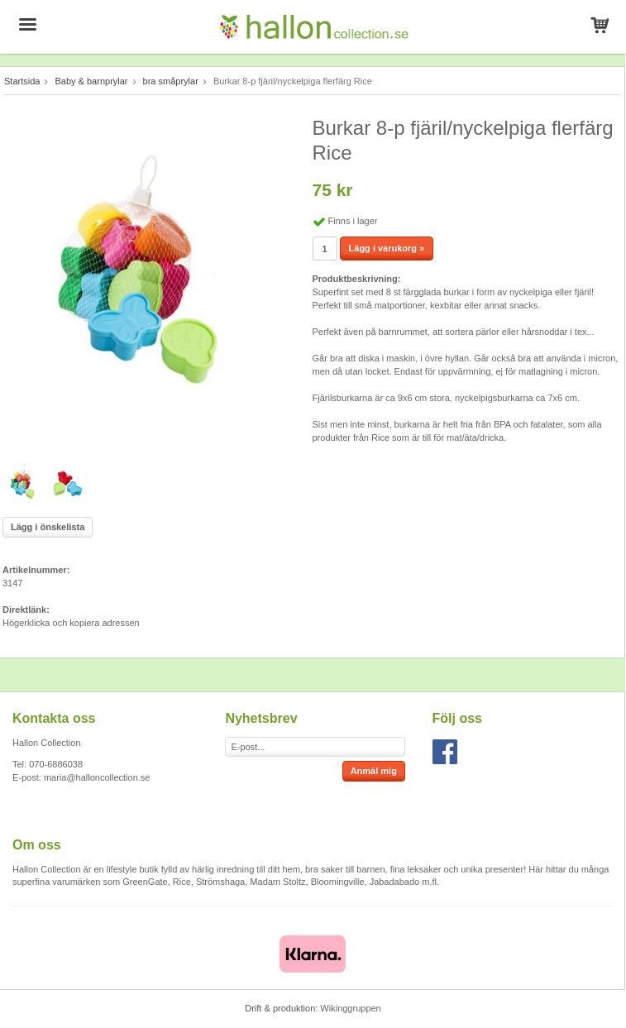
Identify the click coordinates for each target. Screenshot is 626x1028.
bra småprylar (170, 81)
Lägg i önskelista (47, 527)
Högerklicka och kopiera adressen (71, 623)
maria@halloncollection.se (97, 777)
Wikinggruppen (350, 1008)
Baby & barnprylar (91, 81)
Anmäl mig (374, 771)
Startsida (22, 81)
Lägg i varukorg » (387, 248)
